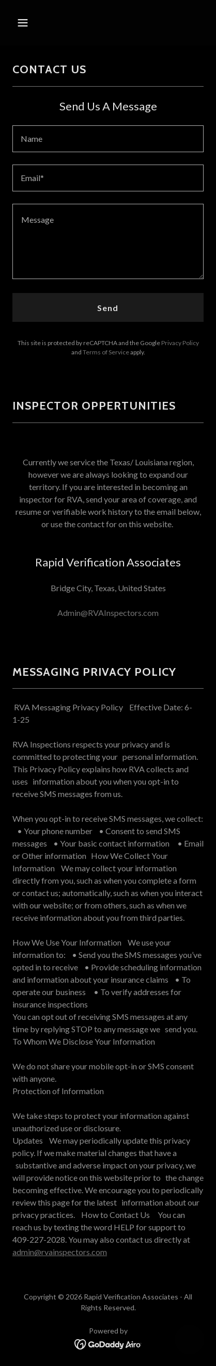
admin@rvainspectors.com (59, 1252)
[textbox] (108, 138)
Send (107, 308)
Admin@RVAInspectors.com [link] (108, 612)
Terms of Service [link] (106, 352)
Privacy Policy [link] (180, 343)
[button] (34, 22)
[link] (108, 1343)
